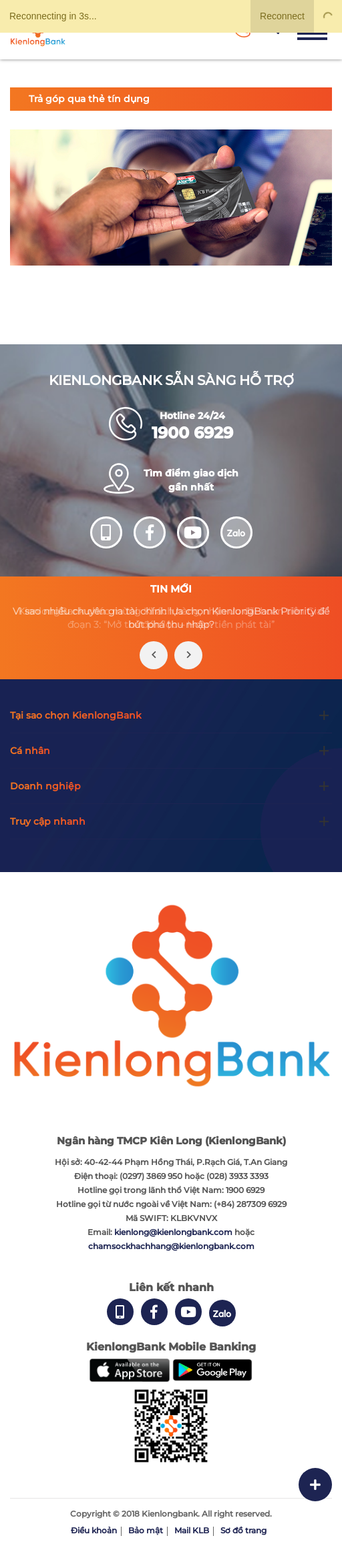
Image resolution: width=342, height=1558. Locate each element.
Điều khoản (94, 1530)
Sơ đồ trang (243, 1530)
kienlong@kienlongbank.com (174, 1232)
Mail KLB (191, 1530)
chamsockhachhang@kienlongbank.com (171, 1246)
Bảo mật (145, 1530)
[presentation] (154, 655)
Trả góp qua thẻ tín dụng (89, 99)
